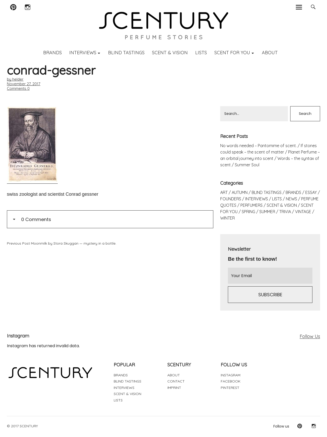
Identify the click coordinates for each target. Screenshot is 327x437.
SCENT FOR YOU (232, 53)
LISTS (201, 53)
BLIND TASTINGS (126, 53)
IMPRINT (174, 387)
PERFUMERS (251, 205)
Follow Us (310, 336)
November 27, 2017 (23, 83)
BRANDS (52, 53)
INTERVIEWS (82, 53)
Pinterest (13, 13)
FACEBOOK (230, 381)
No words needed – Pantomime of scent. (258, 145)
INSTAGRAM (230, 375)
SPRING (248, 211)
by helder (15, 79)
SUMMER (267, 211)
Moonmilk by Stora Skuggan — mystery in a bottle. (61, 243)
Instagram (27, 13)
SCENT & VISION (170, 53)
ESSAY (311, 192)
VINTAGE (303, 211)
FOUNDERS (230, 198)
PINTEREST (230, 387)
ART (224, 192)
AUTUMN (240, 192)
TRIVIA (285, 211)
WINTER (227, 218)
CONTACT (176, 381)
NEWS (291, 198)
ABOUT (270, 53)
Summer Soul (247, 164)
